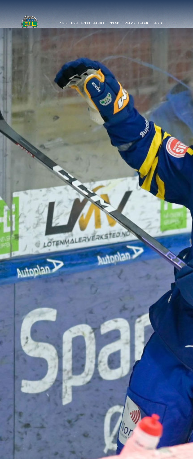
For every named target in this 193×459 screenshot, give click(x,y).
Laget (74, 23)
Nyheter (63, 23)
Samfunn (130, 23)
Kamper (85, 23)
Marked (116, 22)
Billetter (100, 22)
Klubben (144, 22)
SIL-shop (158, 23)
